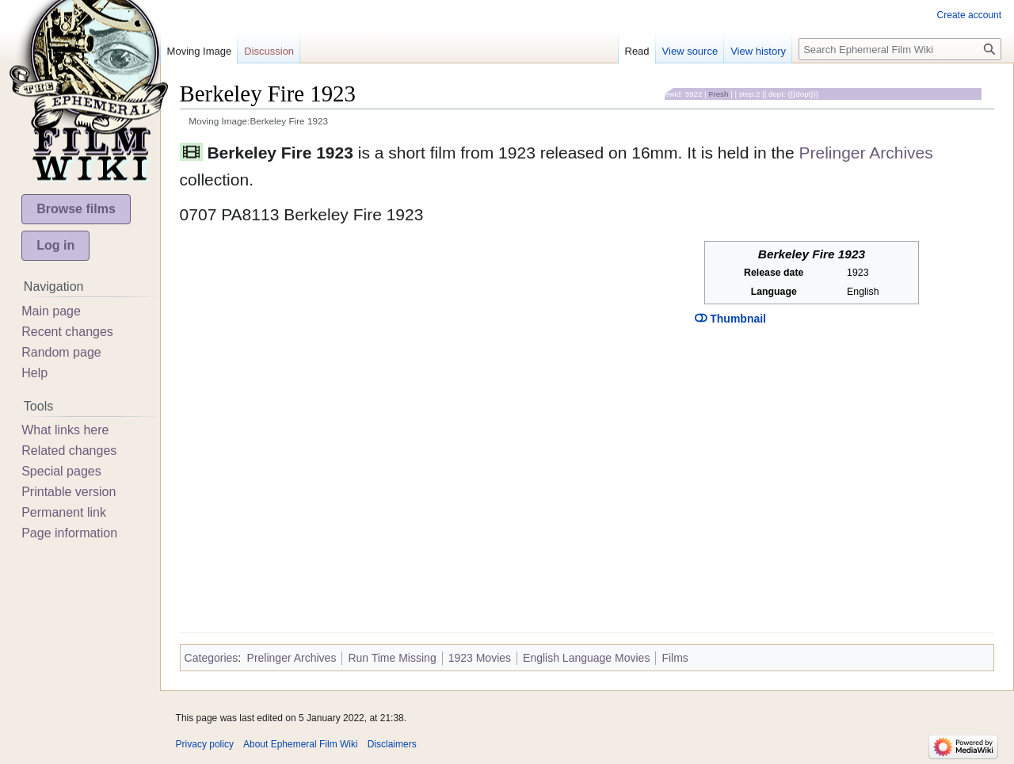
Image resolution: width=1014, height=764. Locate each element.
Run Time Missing (392, 657)
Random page (61, 352)
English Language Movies (586, 657)
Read (637, 51)
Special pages (61, 471)
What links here (65, 430)
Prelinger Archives (866, 152)
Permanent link (63, 512)
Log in (55, 245)
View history (758, 51)
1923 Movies (479, 657)
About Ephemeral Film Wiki (300, 744)
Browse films (76, 209)
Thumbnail (730, 318)
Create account (969, 15)
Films (674, 657)
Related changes (68, 450)
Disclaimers (392, 744)
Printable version (68, 492)
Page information (69, 533)
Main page (51, 311)
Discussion (269, 51)
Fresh (718, 94)
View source (690, 51)
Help (34, 373)
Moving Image (199, 51)
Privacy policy (205, 744)
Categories (211, 657)
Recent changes (67, 331)
